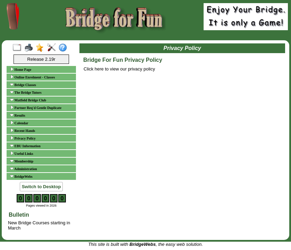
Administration (23, 169)
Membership (21, 161)
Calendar (19, 123)
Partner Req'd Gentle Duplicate (35, 108)
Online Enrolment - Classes (32, 77)
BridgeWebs (21, 176)
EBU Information (25, 146)
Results (17, 115)
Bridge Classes (23, 85)
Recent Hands (22, 130)
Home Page (20, 69)
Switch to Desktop (41, 186)
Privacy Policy (23, 138)
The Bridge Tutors (26, 92)
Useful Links (21, 153)
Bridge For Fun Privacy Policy (122, 60)
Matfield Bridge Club (28, 100)
